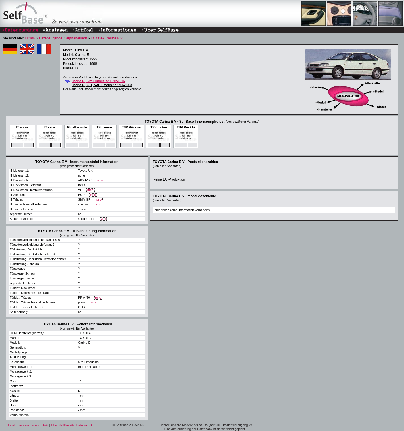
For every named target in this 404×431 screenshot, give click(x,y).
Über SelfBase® (62, 425)
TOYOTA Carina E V (107, 38)
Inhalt (12, 425)
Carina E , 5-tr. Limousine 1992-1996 (98, 81)
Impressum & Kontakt (33, 425)
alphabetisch (76, 38)
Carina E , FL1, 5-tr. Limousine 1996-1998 (102, 85)
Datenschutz (85, 425)
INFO (100, 180)
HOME (30, 38)
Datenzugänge (50, 38)
